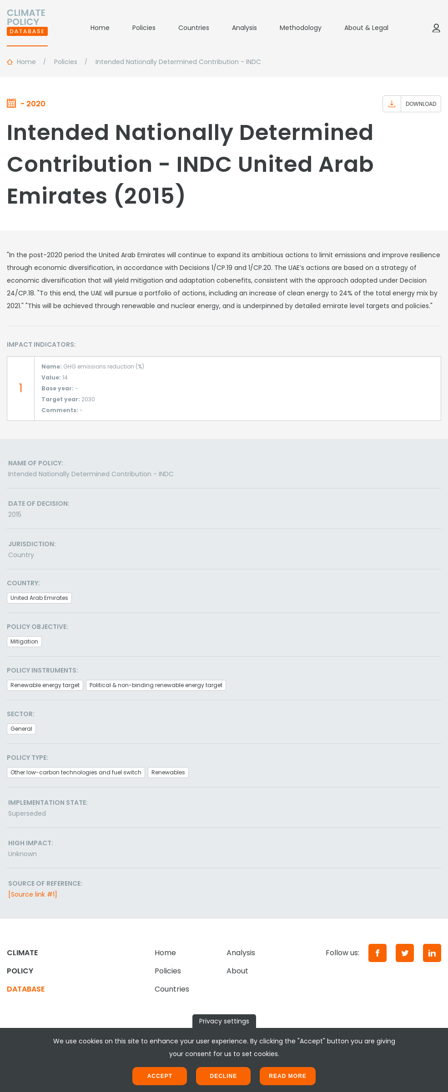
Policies (144, 27)
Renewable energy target (45, 685)
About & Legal (366, 27)
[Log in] (436, 28)
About (237, 971)
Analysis (244, 27)
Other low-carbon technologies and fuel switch (75, 772)
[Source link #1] (32, 894)
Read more (287, 1076)
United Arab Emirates (39, 598)
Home (100, 27)
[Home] (27, 27)
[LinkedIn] (432, 953)
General (21, 729)
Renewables (168, 772)
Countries (193, 27)
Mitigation (24, 641)
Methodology (301, 27)
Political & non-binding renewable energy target (156, 685)
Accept (159, 1076)
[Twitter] (405, 953)
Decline (223, 1076)
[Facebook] (377, 953)
